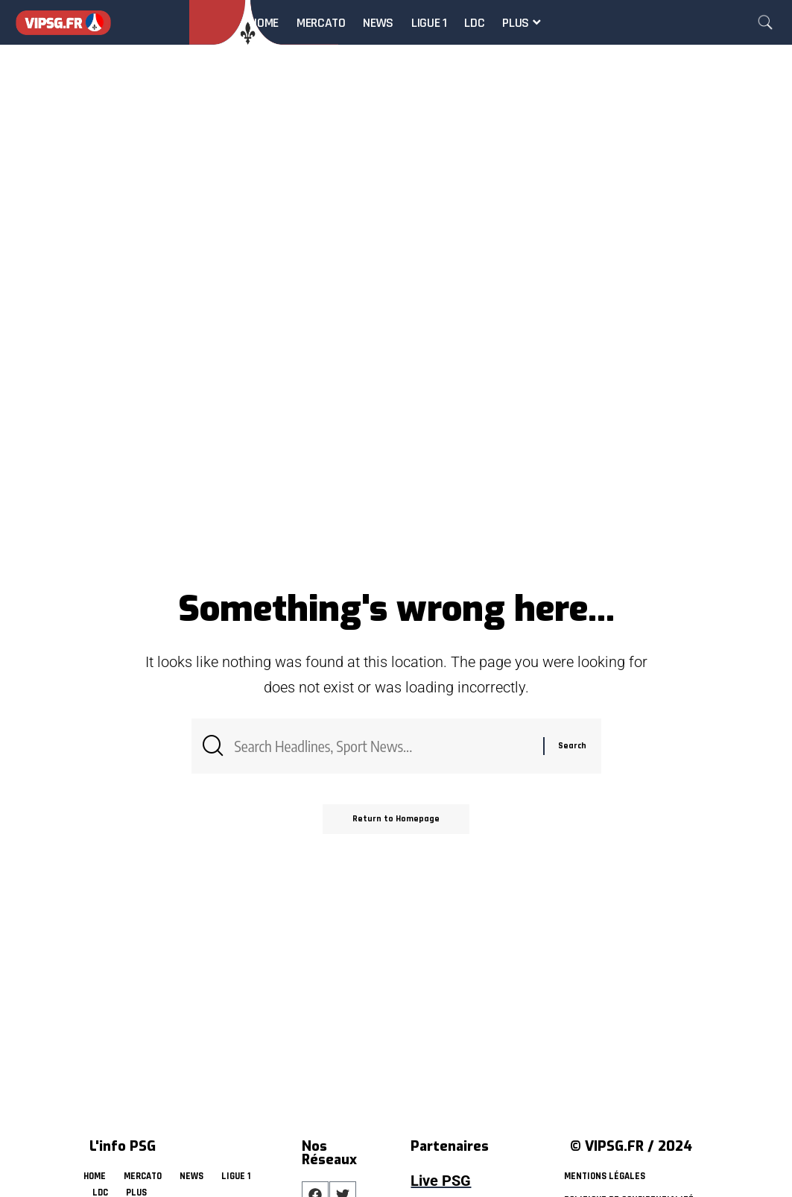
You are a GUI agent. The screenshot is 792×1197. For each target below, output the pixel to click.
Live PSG (441, 1181)
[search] (765, 22)
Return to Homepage (396, 818)
